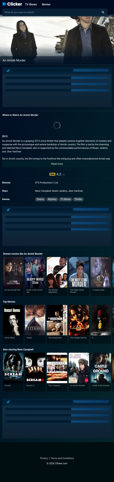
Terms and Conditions (62, 458)
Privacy (44, 458)
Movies (46, 4)
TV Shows (31, 4)
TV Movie (66, 199)
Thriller (78, 199)
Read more (57, 164)
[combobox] (54, 12)
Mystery (52, 199)
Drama (40, 199)
